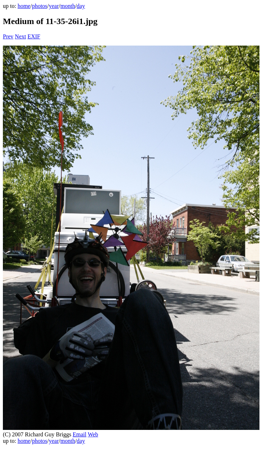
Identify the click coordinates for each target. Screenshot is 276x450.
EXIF (33, 36)
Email (79, 434)
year (54, 6)
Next (20, 36)
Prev (8, 36)
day (81, 6)
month (67, 6)
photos (39, 6)
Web (93, 434)
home (24, 6)
